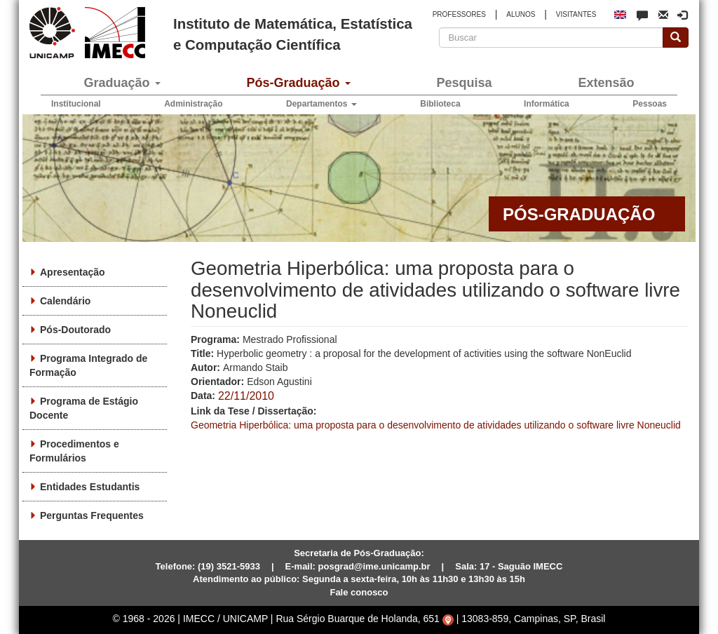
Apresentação (72, 272)
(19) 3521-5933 (229, 566)
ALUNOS (520, 14)
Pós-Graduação (298, 83)
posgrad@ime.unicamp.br (374, 566)
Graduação (121, 83)
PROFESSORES (459, 14)
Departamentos (321, 104)
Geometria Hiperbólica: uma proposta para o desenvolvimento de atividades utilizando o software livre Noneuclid (436, 425)
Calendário (65, 300)
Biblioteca (440, 104)
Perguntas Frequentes (92, 515)
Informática (546, 104)
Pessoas (649, 104)
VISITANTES (576, 14)
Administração (193, 104)
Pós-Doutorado (75, 329)
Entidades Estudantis (90, 486)
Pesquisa (464, 83)
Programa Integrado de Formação (88, 365)
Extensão (606, 83)
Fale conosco (359, 592)
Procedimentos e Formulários (74, 451)
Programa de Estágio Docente (83, 408)
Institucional (76, 104)
